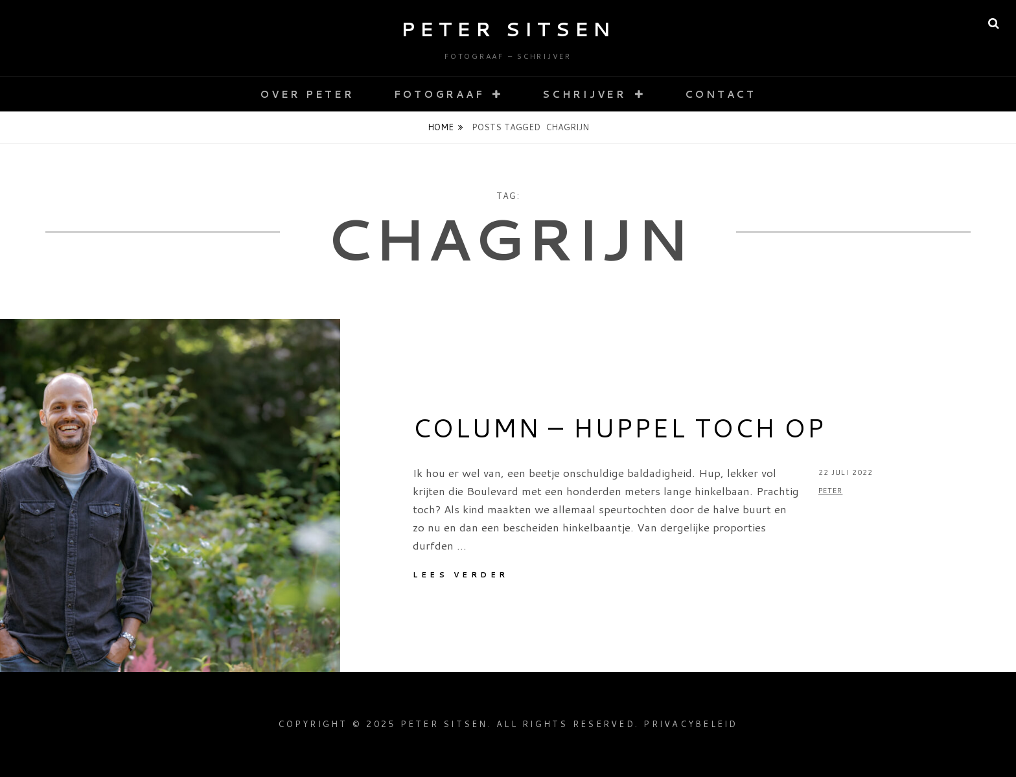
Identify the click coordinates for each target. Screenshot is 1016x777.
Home (441, 127)
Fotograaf (439, 94)
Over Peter (307, 94)
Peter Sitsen (508, 29)
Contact (720, 94)
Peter (830, 490)
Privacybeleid (690, 724)
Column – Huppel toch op (619, 427)
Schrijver (584, 94)
